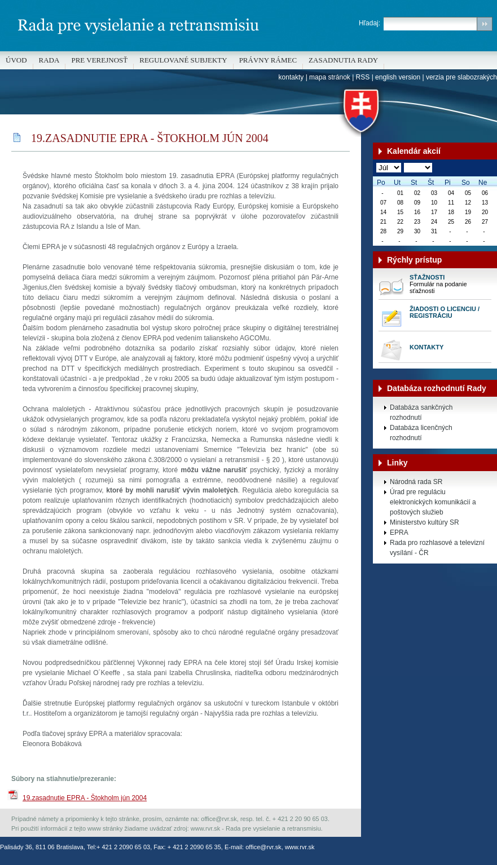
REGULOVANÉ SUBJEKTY (183, 60)
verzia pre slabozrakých (461, 77)
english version (397, 77)
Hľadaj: (369, 23)
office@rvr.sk (263, 847)
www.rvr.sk (300, 847)
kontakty (291, 77)
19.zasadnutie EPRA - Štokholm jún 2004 (85, 798)
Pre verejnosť (99, 60)
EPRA (399, 532)
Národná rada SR (416, 482)
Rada (49, 60)
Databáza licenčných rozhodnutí (421, 433)
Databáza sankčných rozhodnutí (421, 412)
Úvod (16, 60)
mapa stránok (329, 77)
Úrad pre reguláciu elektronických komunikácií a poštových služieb (433, 502)
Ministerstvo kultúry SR (424, 522)
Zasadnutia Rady (343, 60)
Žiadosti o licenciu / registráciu (445, 312)
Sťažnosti (427, 277)
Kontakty (426, 347)
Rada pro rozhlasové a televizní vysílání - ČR (437, 548)
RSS (363, 77)
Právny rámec (268, 60)
